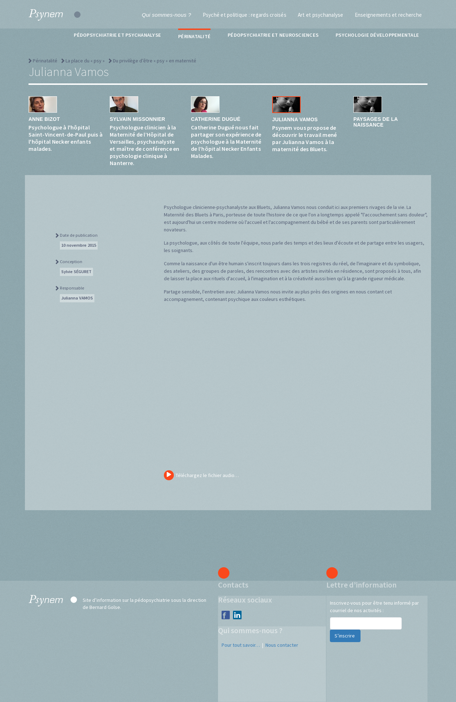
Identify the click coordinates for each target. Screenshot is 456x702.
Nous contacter (281, 645)
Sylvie (76, 271)
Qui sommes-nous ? (166, 15)
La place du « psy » (85, 60)
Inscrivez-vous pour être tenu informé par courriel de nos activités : (374, 607)
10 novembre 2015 (78, 245)
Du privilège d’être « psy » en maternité (154, 60)
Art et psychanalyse (320, 14)
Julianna (77, 298)
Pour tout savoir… (241, 645)
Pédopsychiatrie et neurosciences (273, 35)
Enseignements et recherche (388, 14)
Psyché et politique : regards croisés (244, 14)
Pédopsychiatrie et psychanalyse (117, 35)
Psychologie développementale (377, 35)
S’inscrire (345, 635)
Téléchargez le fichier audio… (201, 475)
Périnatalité (194, 36)
